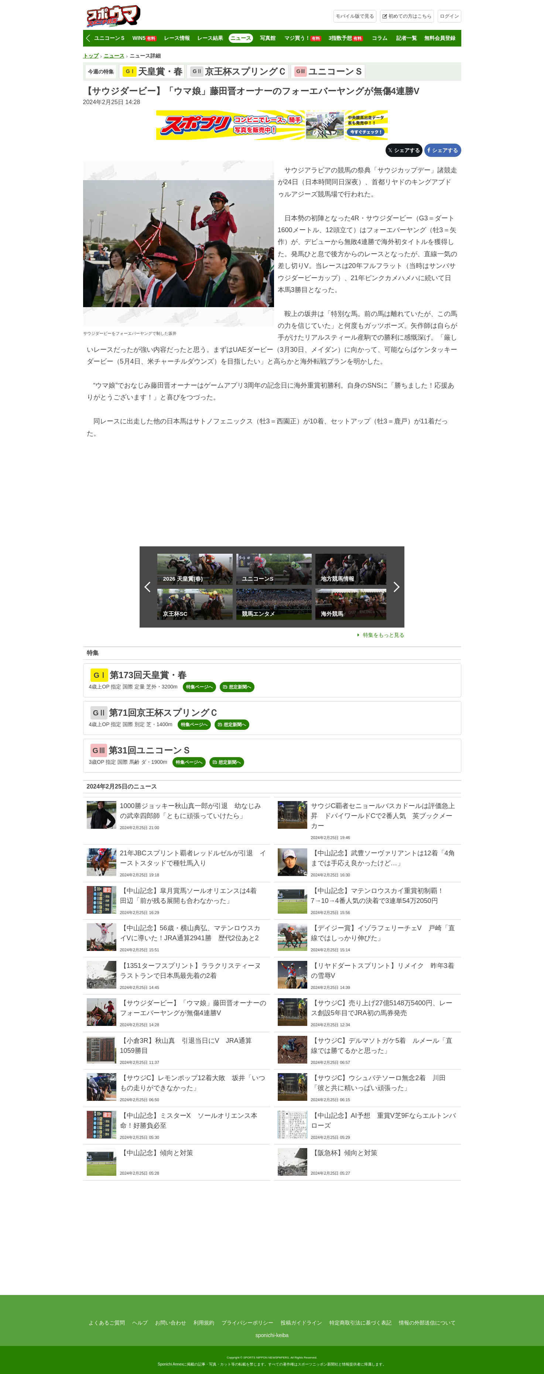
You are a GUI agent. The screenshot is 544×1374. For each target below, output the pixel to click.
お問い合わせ (170, 1323)
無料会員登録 (439, 38)
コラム (379, 38)
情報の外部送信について (427, 1323)
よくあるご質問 (107, 1323)
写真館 (268, 38)
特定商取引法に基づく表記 (360, 1323)
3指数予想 (346, 38)
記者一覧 (406, 38)
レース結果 (210, 38)
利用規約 (204, 1323)
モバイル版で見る (355, 16)
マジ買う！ (302, 38)
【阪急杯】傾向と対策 (344, 1153)
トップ (91, 56)
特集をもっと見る (383, 635)
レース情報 (177, 38)
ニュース (240, 38)
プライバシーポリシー (247, 1323)
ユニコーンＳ (109, 38)
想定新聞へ (240, 687)
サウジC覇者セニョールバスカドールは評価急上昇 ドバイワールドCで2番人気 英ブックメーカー (383, 815)
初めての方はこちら (410, 16)
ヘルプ (140, 1323)
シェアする (407, 150)
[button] (88, 38)
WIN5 (145, 38)
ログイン (449, 16)
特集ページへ (199, 687)
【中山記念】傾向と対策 (156, 1153)
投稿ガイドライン (301, 1323)
